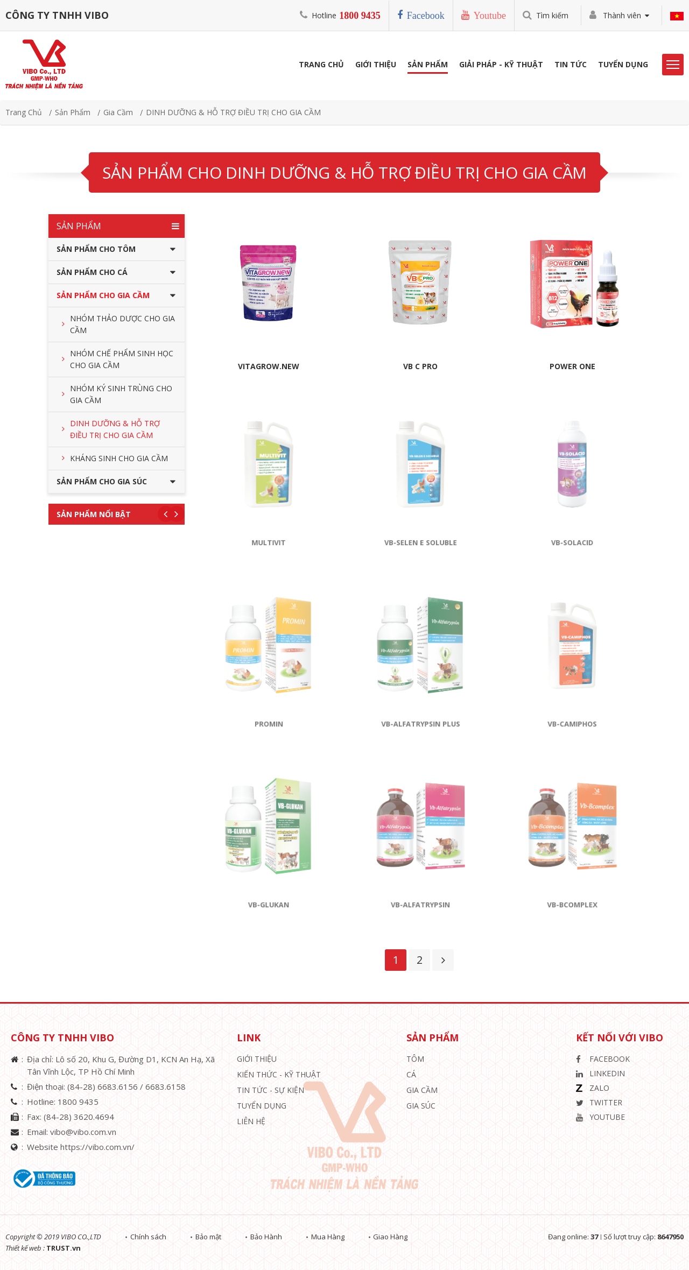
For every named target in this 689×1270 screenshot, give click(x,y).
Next (176, 514)
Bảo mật (209, 1236)
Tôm (415, 1059)
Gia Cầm (118, 112)
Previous (166, 514)
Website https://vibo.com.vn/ (81, 1146)
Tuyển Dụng (623, 65)
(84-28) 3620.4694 (79, 1116)
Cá (411, 1074)
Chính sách (149, 1236)
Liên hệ (251, 1121)
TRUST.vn (63, 1248)
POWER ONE (572, 366)
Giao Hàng (393, 1236)
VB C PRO (420, 366)
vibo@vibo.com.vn (83, 1131)
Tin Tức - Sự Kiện (270, 1090)
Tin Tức (570, 65)
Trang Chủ (321, 65)
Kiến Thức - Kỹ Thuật (279, 1074)
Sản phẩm (427, 65)
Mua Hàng (330, 1236)
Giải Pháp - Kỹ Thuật (501, 65)
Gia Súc (420, 1105)
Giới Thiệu (375, 65)
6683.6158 (165, 1086)
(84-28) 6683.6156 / (106, 1086)
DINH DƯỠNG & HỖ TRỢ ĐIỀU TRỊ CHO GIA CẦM (233, 112)
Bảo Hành (268, 1236)
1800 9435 (360, 15)
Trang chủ (23, 112)
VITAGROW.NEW (268, 366)
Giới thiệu (257, 1059)
